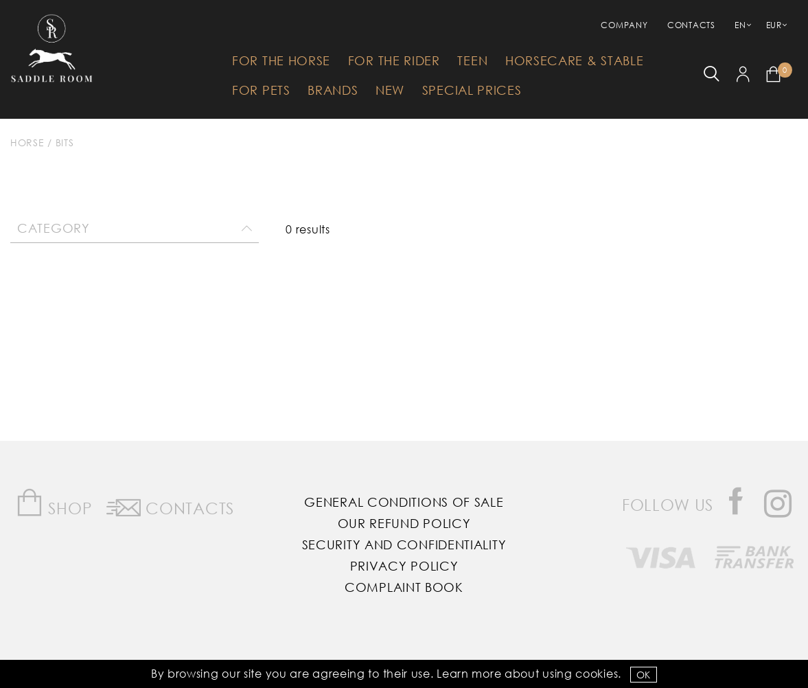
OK (643, 674)
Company (624, 25)
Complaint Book (404, 587)
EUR (774, 25)
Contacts (691, 25)
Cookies (596, 673)
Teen (472, 60)
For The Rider (394, 60)
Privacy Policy (404, 565)
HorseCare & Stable (574, 60)
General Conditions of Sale (403, 501)
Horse (27, 142)
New (390, 90)
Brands (333, 90)
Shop (54, 503)
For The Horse (281, 60)
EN (740, 25)
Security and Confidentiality (404, 544)
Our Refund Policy (404, 523)
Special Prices (472, 90)
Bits (65, 142)
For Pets (261, 90)
